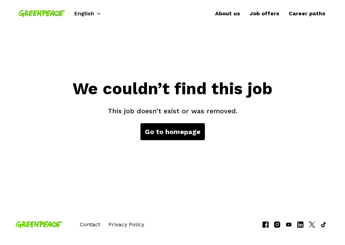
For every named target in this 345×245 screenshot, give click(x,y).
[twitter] (312, 224)
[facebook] (265, 224)
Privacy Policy (126, 224)
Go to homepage (172, 132)
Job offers (264, 13)
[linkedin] (300, 224)
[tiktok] (323, 224)
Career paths (307, 13)
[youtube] (289, 224)
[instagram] (277, 224)
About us (227, 13)
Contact (90, 224)
